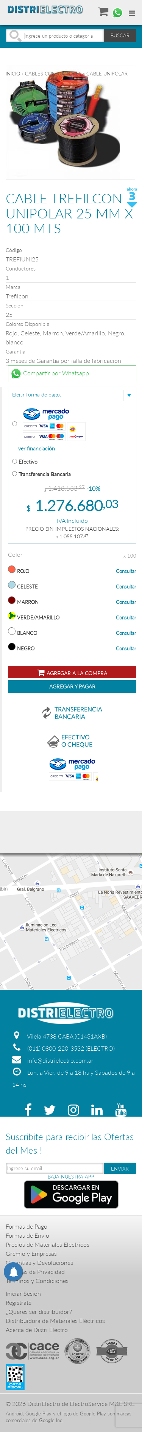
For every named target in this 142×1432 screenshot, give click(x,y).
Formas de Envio (27, 1235)
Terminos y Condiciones (37, 1280)
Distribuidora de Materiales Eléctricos (55, 1320)
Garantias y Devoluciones (39, 1262)
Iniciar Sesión (23, 1293)
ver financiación (36, 449)
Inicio (13, 74)
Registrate (18, 1302)
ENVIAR (120, 1169)
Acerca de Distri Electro (37, 1329)
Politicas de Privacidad (35, 1271)
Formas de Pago (26, 1226)
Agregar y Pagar (72, 686)
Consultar (126, 571)
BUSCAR (120, 35)
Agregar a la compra (72, 672)
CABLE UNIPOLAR (107, 74)
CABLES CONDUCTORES (53, 74)
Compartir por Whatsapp (49, 374)
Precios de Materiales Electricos (47, 1244)
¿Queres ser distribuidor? (39, 1311)
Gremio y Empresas (31, 1253)
